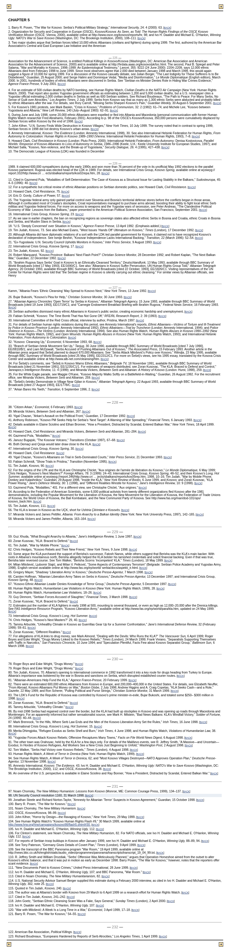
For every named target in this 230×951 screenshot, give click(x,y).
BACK (167, 28)
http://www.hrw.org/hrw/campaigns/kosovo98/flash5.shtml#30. (49, 824)
